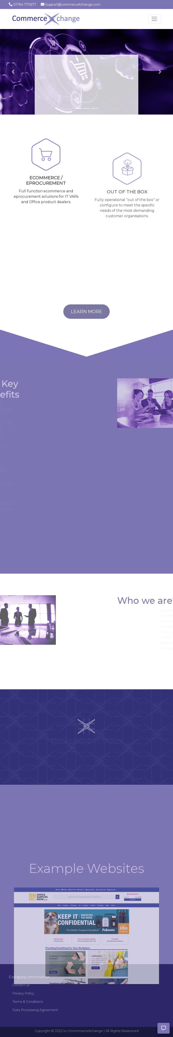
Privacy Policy (23, 993)
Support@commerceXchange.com (72, 4)
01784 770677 (24, 4)
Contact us (21, 985)
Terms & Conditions (27, 1002)
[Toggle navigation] (154, 18)
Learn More (86, 318)
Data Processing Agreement (35, 1010)
